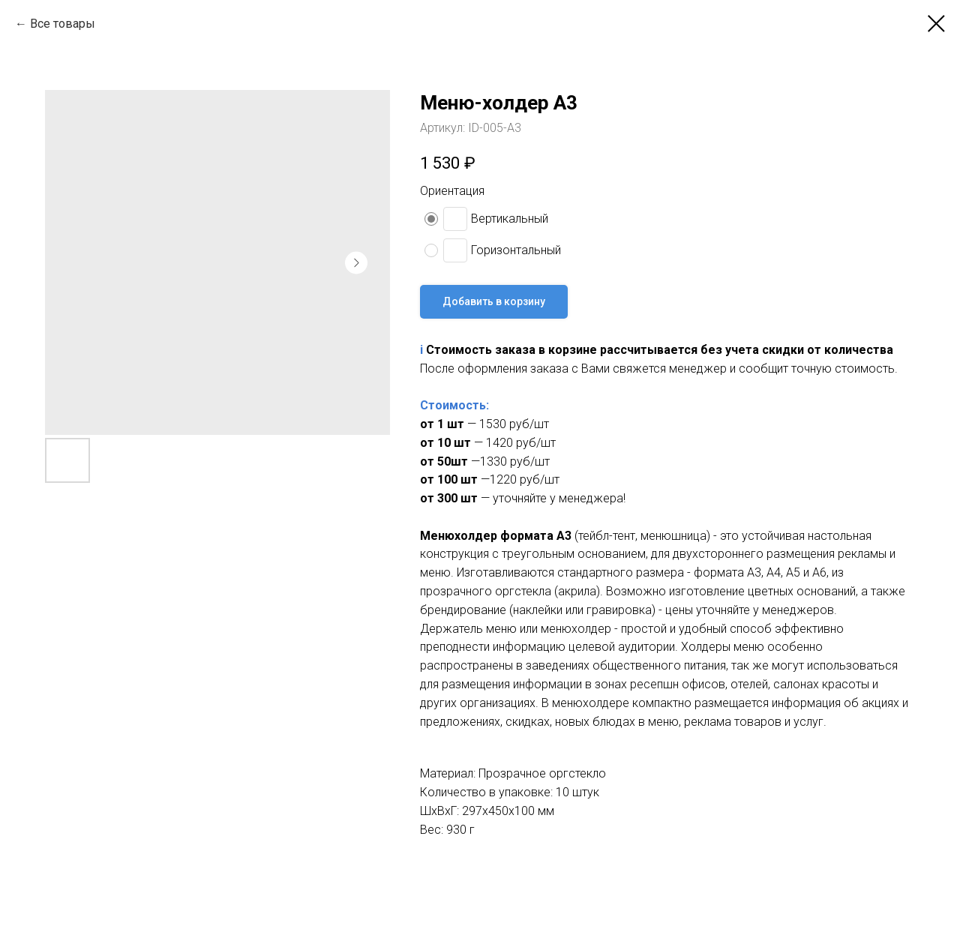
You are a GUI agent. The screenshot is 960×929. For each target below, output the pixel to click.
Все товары (62, 23)
